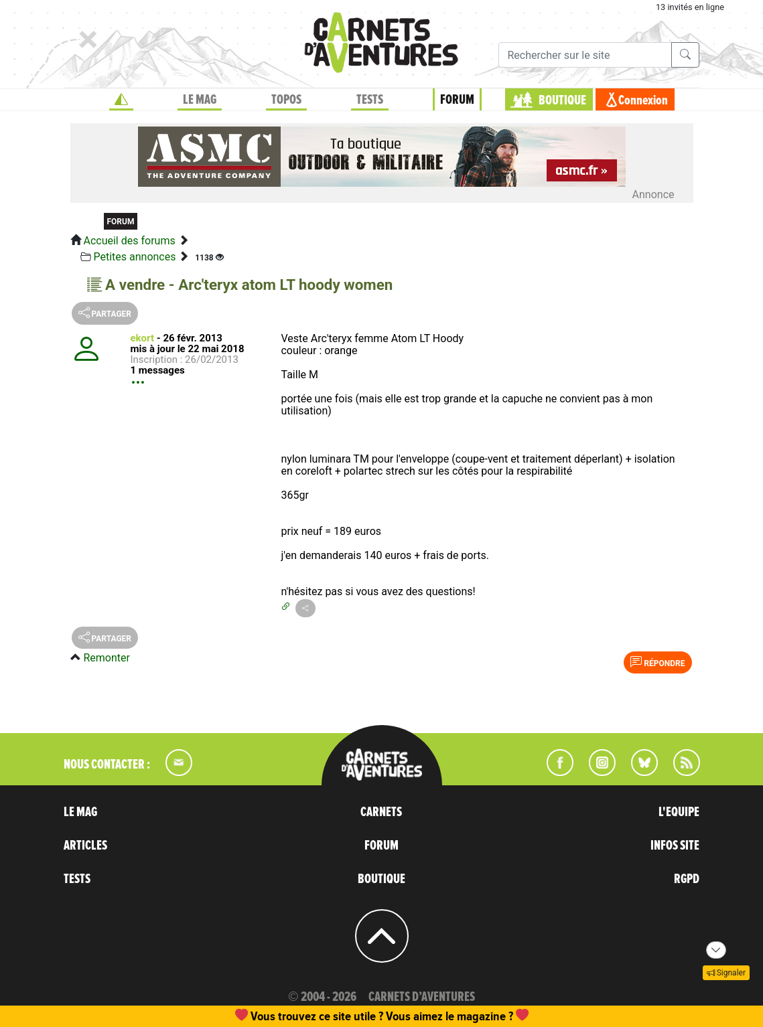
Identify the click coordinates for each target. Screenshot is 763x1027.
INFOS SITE (674, 845)
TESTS (369, 99)
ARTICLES (85, 845)
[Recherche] (585, 55)
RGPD (686, 879)
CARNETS (381, 812)
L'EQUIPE (678, 812)
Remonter (106, 657)
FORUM (457, 99)
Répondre (657, 662)
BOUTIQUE (562, 100)
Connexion (643, 100)
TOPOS (286, 99)
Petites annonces (134, 256)
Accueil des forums (129, 240)
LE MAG (199, 99)
